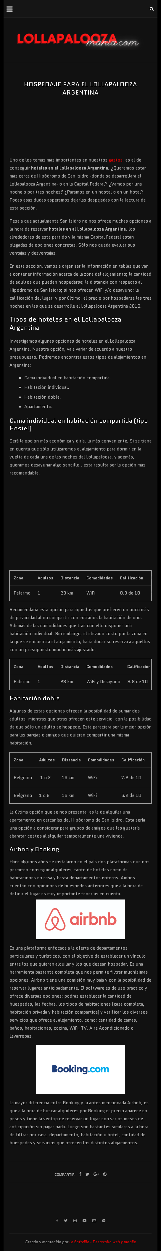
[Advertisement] (39, 136)
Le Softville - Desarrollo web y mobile (102, 1242)
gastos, (117, 160)
